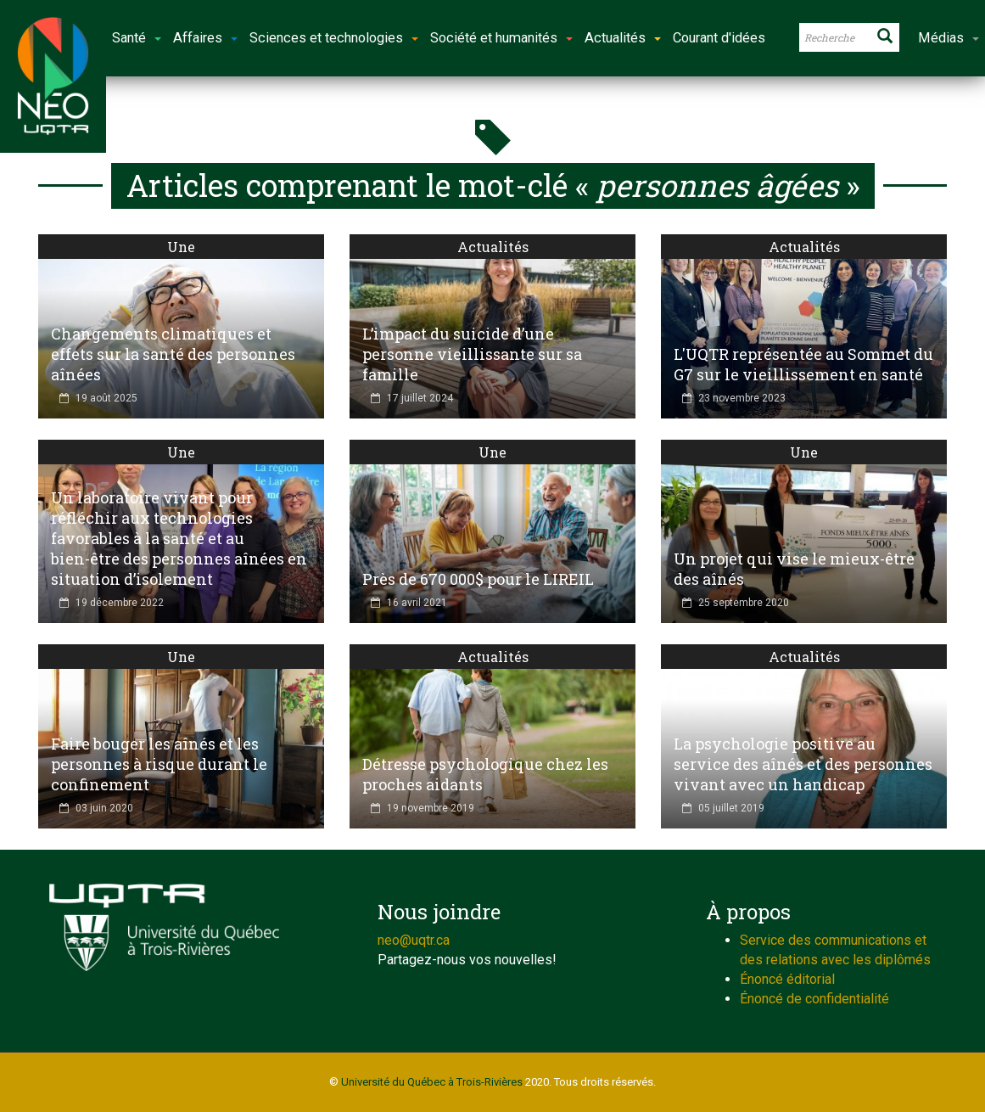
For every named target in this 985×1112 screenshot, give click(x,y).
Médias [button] (948, 38)
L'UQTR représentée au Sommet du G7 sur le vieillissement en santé (803, 364)
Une (181, 247)
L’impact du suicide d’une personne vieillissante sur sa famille (472, 354)
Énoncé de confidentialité (814, 999)
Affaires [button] (205, 38)
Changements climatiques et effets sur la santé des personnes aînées (173, 354)
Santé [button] (136, 38)
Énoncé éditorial (787, 979)
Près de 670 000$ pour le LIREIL (478, 579)
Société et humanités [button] (501, 38)
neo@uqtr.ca (414, 940)
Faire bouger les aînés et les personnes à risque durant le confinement (159, 764)
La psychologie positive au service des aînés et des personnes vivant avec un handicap (803, 764)
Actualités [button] (623, 38)
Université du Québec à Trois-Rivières (432, 1081)
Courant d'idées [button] (719, 38)
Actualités (493, 247)
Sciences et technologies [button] (333, 38)
